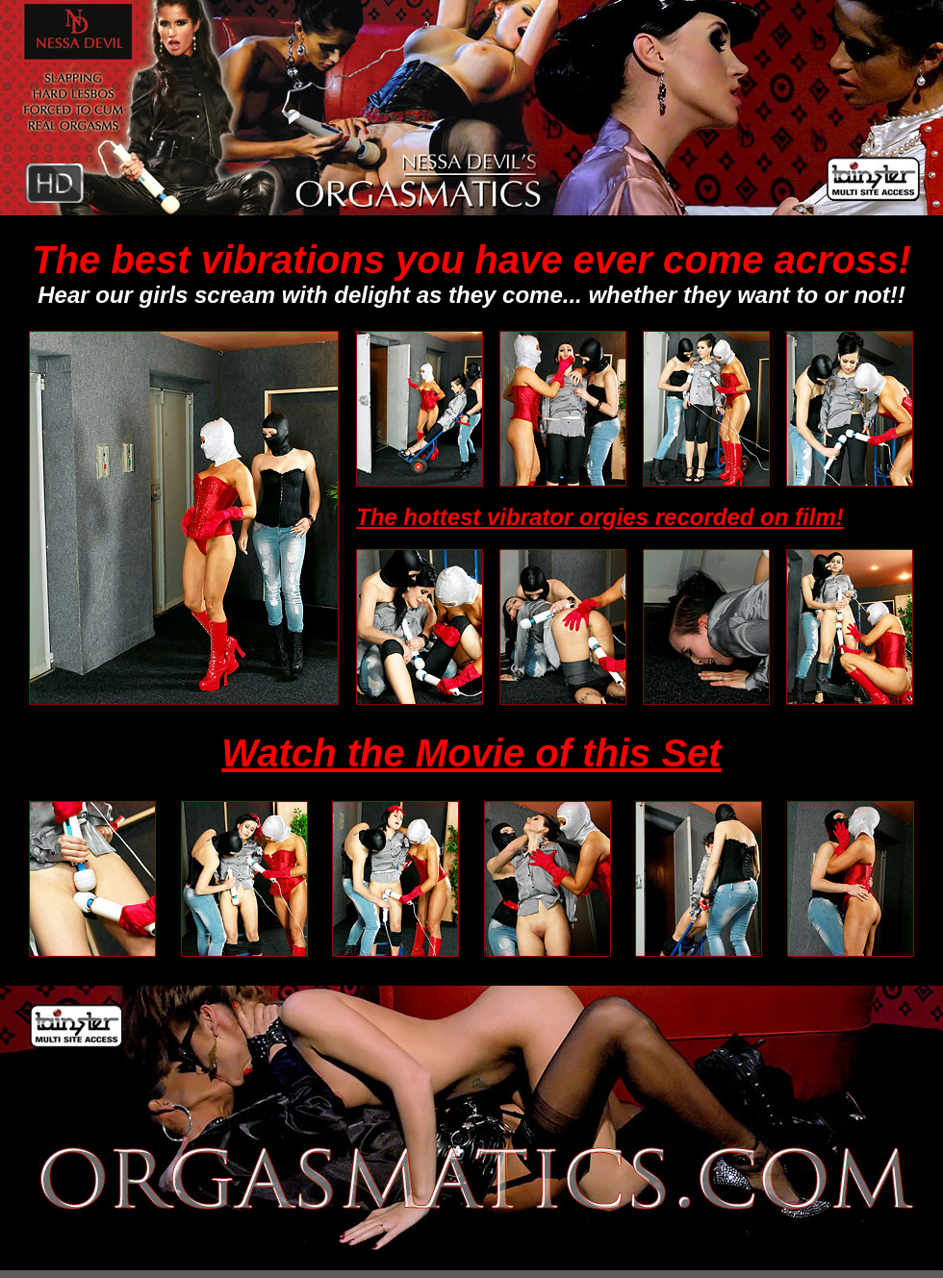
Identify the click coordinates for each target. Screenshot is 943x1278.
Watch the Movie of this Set (471, 753)
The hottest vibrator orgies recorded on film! (600, 517)
